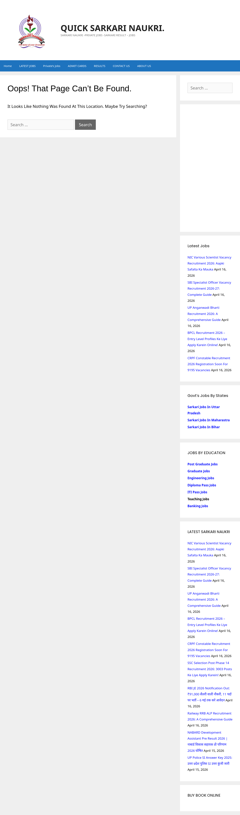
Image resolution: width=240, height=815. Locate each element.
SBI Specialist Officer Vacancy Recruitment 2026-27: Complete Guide (209, 288)
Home (8, 66)
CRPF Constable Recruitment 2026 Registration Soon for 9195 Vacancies (209, 364)
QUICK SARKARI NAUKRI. (112, 28)
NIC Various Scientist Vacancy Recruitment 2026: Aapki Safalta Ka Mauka (209, 263)
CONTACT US (121, 66)
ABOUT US (144, 66)
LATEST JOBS (27, 66)
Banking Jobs (198, 506)
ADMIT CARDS (77, 66)
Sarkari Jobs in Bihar (204, 427)
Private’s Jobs (51, 66)
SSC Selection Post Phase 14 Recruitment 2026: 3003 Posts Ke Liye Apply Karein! (210, 669)
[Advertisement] (210, 168)
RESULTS (99, 66)
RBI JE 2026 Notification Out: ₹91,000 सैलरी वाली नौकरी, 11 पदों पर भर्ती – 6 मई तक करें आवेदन (210, 694)
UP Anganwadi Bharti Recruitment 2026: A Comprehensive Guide (204, 313)
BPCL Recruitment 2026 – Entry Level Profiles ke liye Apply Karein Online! (207, 339)
